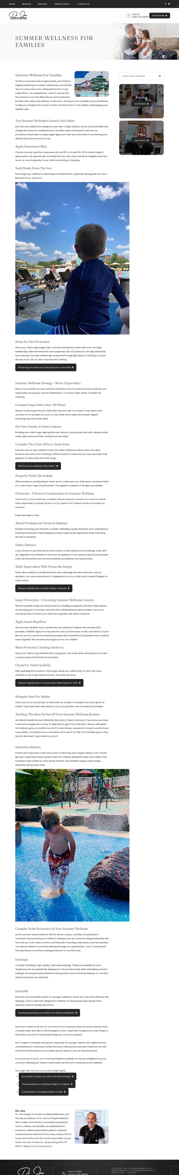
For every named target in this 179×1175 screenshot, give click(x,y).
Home (12, 4)
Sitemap (132, 1172)
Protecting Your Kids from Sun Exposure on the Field (44, 367)
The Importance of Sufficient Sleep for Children (46, 1084)
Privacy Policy (118, 1172)
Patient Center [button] (63, 4)
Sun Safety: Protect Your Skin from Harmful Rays (46, 1076)
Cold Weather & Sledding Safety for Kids (42, 1091)
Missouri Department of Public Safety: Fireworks (42, 588)
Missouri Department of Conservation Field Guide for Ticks (48, 682)
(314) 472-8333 (140, 16)
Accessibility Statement (142, 1170)
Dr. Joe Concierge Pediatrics (50, 1058)
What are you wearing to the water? (36, 466)
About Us (26, 4)
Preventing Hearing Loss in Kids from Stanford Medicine (46, 1012)
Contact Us (83, 4)
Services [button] (43, 4)
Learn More (140, 103)
